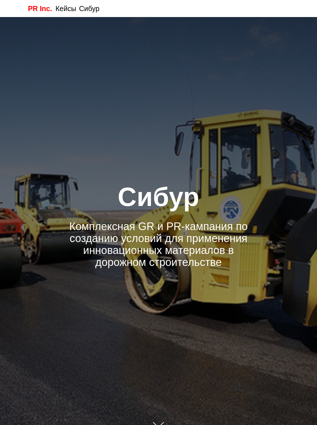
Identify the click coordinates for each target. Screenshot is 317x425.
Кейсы (66, 9)
